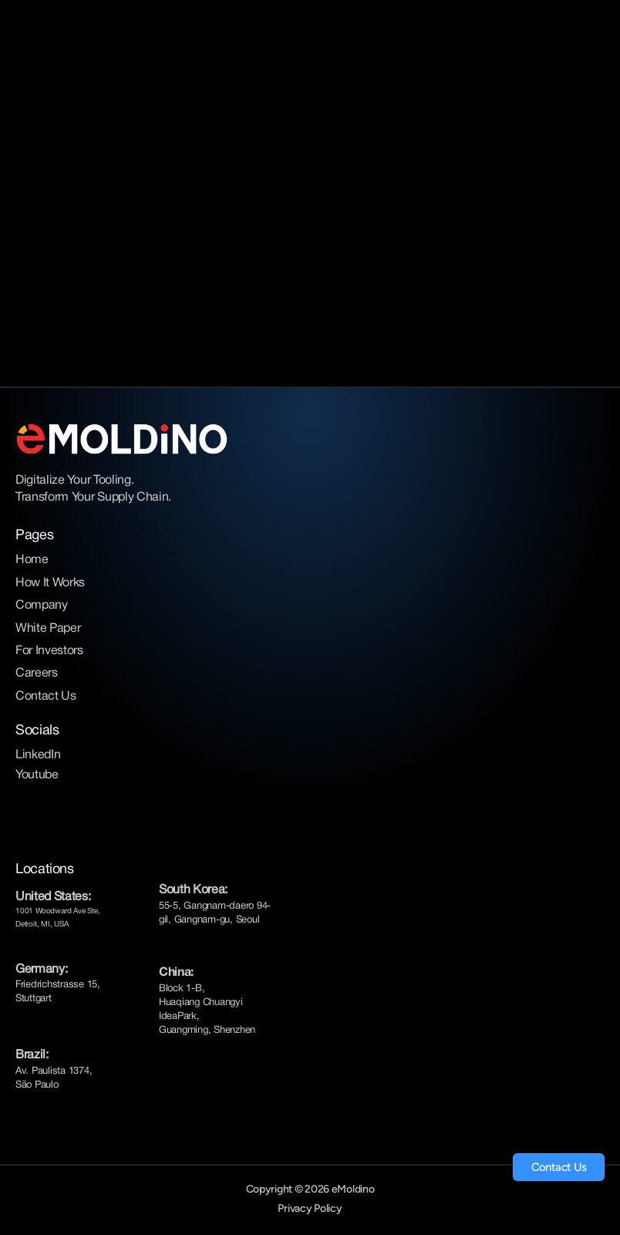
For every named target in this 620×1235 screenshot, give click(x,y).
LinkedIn (37, 755)
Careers (36, 673)
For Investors (49, 651)
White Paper (47, 628)
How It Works (50, 583)
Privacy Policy (310, 1208)
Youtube (37, 775)
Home (32, 560)
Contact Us (45, 696)
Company (41, 605)
